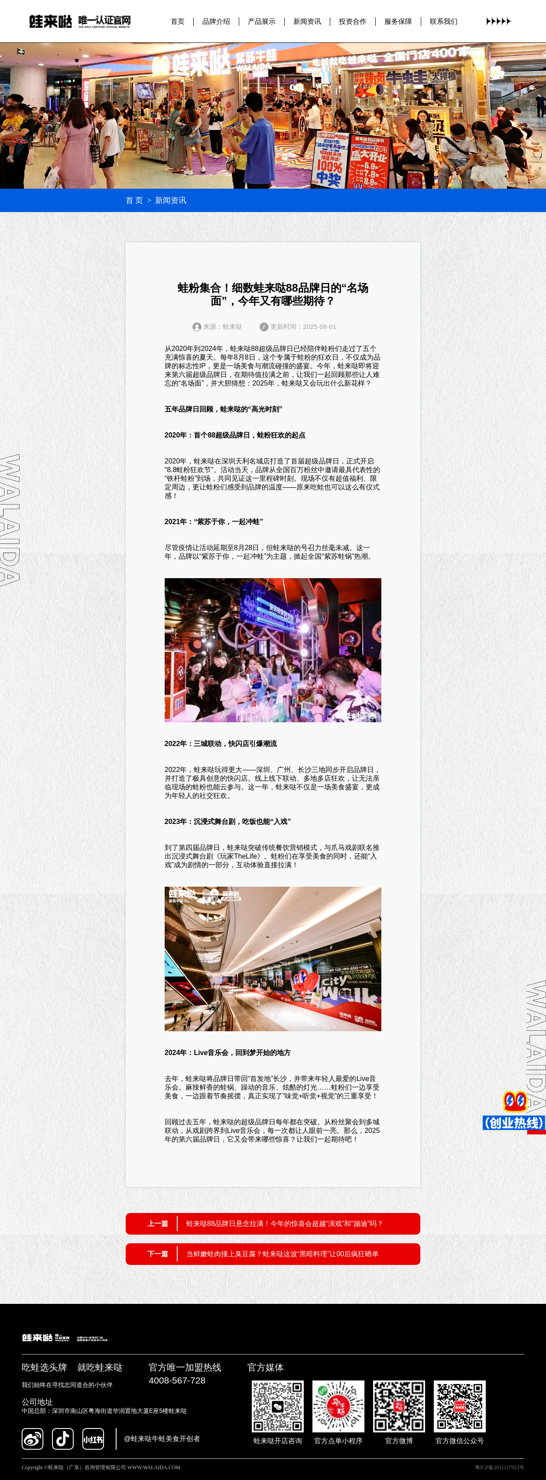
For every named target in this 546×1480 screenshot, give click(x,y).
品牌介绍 (216, 21)
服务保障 (398, 21)
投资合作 (353, 21)
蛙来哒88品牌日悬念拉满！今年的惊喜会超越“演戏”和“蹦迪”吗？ (285, 1223)
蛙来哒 (240, 348)
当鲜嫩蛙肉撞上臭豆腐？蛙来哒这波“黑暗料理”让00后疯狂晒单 (282, 1254)
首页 (178, 21)
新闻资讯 (307, 21)
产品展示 (262, 21)
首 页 (134, 200)
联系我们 (444, 21)
